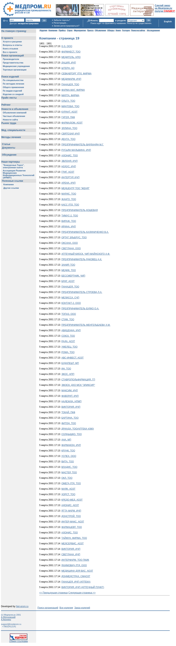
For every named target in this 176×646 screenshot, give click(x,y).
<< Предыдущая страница (53, 592)
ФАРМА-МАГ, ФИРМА (73, 90)
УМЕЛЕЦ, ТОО (69, 346)
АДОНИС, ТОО (69, 155)
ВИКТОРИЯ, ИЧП (70, 407)
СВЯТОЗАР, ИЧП (70, 133)
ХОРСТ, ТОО (68, 494)
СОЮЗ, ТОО (68, 336)
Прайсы (62, 30)
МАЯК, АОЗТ (68, 489)
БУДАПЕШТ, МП (70, 363)
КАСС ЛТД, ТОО (70, 204)
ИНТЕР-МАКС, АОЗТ (72, 521)
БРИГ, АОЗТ (68, 281)
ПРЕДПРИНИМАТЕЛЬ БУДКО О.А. (80, 308)
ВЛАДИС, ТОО (69, 467)
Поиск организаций (47, 607)
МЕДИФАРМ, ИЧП (71, 79)
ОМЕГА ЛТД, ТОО (71, 483)
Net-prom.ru (22, 606)
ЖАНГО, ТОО (68, 199)
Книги (118, 30)
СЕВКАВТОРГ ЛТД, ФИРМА (76, 73)
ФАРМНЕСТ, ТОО (71, 51)
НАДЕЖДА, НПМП (71, 401)
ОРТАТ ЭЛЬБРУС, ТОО (74, 237)
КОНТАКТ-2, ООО (71, 303)
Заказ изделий (82, 607)
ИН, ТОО (66, 368)
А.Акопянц (6, 619)
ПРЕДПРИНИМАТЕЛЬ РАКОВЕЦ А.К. (81, 259)
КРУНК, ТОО (68, 450)
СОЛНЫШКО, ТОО (71, 434)
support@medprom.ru (11, 624)
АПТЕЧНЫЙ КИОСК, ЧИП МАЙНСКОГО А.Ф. (85, 254)
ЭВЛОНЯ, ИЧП (69, 161)
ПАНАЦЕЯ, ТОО (70, 84)
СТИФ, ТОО (67, 319)
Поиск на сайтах (138, 30)
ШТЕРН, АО (68, 68)
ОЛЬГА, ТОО (68, 101)
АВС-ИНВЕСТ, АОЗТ (72, 357)
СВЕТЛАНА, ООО (71, 248)
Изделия (43, 30)
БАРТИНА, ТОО (70, 417)
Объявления (100, 30)
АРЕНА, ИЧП (68, 183)
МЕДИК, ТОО (68, 270)
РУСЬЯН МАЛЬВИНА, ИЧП (76, 150)
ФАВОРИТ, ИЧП (70, 396)
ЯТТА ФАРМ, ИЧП (71, 510)
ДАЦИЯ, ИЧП (68, 62)
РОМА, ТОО (68, 352)
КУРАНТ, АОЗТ (69, 111)
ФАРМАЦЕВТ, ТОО (71, 527)
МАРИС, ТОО (68, 193)
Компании (53, 30)
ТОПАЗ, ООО (68, 314)
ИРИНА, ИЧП (68, 226)
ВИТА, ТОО (67, 461)
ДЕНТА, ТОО (68, 139)
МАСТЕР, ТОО (69, 472)
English (168, 21)
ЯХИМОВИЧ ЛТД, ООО (74, 565)
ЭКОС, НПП (67, 374)
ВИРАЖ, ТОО (68, 221)
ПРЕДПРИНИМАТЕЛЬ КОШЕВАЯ (79, 210)
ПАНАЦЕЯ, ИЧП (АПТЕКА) (76, 581)
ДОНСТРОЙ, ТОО (71, 516)
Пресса (90, 30)
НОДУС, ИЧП (68, 166)
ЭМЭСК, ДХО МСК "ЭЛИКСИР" (78, 385)
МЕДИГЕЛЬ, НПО (71, 57)
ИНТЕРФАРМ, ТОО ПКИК (75, 560)
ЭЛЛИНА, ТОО (69, 128)
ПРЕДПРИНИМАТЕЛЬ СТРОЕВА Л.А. (81, 292)
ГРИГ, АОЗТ (67, 172)
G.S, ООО (66, 46)
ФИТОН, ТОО (68, 423)
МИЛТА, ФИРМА (70, 95)
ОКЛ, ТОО (66, 478)
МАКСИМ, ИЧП (69, 390)
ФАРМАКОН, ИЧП (71, 445)
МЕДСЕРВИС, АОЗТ (72, 543)
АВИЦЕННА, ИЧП (71, 330)
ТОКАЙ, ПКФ (68, 412)
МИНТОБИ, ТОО (70, 106)
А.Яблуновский (8, 617)
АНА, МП (66, 439)
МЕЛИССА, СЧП (70, 297)
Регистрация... (61, 23)
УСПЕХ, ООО (68, 456)
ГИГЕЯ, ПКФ (68, 117)
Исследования (153, 30)
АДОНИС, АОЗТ (70, 505)
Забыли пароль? (62, 20)
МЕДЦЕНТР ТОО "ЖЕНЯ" (75, 188)
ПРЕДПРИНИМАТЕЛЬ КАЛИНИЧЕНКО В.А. (85, 232)
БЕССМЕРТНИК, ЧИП (73, 275)
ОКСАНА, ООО (69, 243)
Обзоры (111, 30)
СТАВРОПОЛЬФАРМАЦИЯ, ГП (78, 379)
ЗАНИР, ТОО (68, 264)
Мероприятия (80, 30)
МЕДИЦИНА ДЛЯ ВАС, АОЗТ (77, 570)
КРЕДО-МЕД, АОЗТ (72, 499)
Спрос (70, 30)
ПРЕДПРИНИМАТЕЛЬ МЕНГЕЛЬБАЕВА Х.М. (85, 325)
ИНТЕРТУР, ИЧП (70, 177)
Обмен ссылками (18, 640)
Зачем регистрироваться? (66, 26)
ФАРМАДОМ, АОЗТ (72, 122)
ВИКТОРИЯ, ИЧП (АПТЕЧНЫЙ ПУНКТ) (82, 587)
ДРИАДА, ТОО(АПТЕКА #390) (77, 428)
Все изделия (66, 607)
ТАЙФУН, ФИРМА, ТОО (74, 538)
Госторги (126, 30)
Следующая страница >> (82, 592)
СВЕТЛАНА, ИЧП (70, 554)
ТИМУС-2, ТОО (69, 215)
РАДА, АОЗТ (68, 341)
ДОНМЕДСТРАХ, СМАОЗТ (75, 576)
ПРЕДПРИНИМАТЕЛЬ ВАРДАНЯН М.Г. (82, 144)
